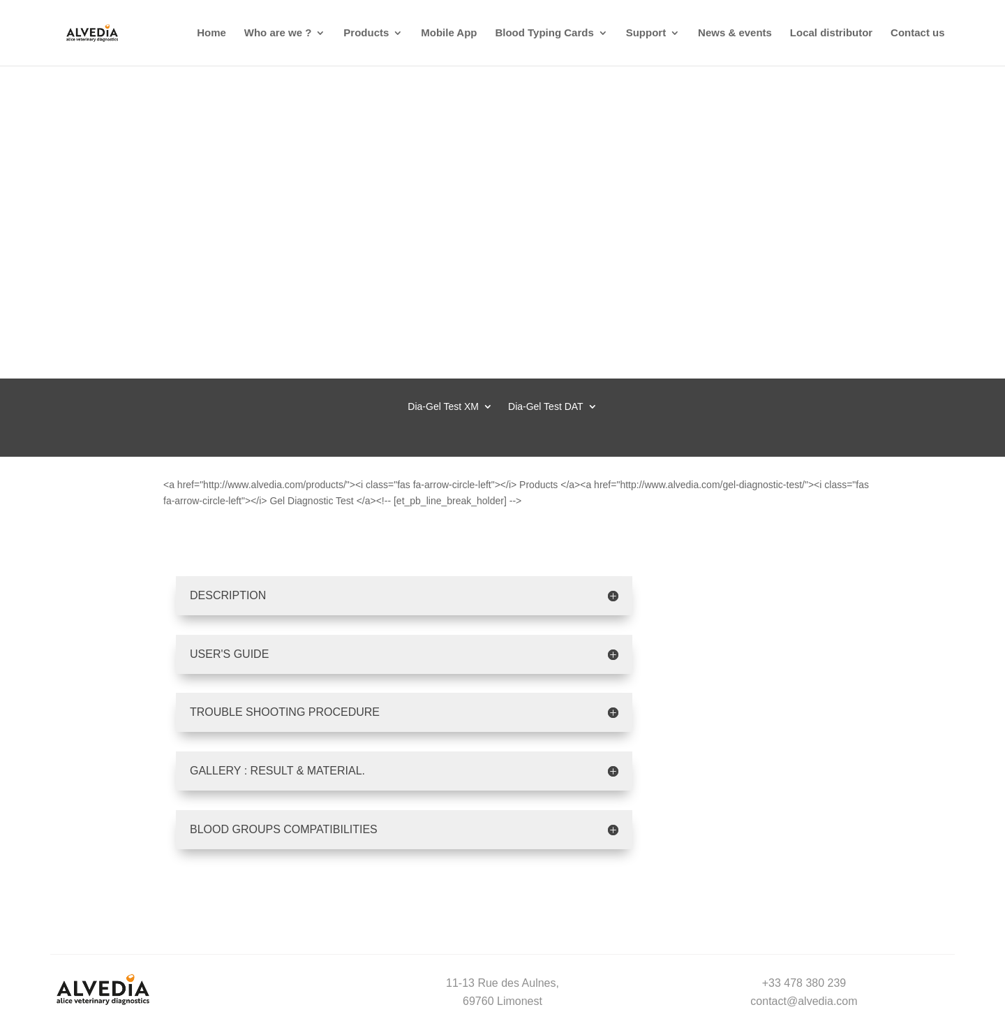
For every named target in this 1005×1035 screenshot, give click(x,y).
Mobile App (449, 33)
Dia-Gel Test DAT (545, 407)
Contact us (918, 33)
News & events (735, 33)
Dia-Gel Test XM (443, 407)
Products (366, 33)
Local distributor (831, 33)
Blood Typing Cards (544, 33)
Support (646, 33)
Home (211, 33)
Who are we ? (278, 33)
